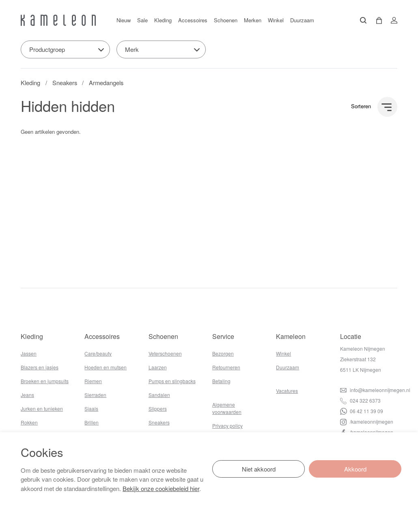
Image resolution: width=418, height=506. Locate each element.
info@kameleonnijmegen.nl (375, 389)
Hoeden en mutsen (105, 367)
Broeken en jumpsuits (45, 380)
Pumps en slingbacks (172, 380)
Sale (142, 20)
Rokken (29, 422)
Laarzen (158, 367)
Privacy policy (227, 425)
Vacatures (287, 390)
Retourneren (226, 367)
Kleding (163, 20)
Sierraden (95, 394)
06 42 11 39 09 (361, 410)
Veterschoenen (165, 353)
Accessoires (192, 20)
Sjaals (91, 408)
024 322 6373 (360, 400)
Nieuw (123, 20)
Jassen (29, 353)
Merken (252, 20)
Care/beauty (98, 353)
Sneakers (64, 82)
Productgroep (47, 49)
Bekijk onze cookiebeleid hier (161, 488)
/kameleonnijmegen (366, 421)
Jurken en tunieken (42, 408)
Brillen (91, 422)
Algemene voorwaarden (226, 408)
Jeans (27, 394)
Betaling (221, 380)
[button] (376, 20)
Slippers (158, 408)
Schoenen (225, 20)
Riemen (93, 380)
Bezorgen (223, 353)
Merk (132, 49)
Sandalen (159, 394)
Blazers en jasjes (39, 367)
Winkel (276, 20)
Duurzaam (302, 20)
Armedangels (106, 82)
